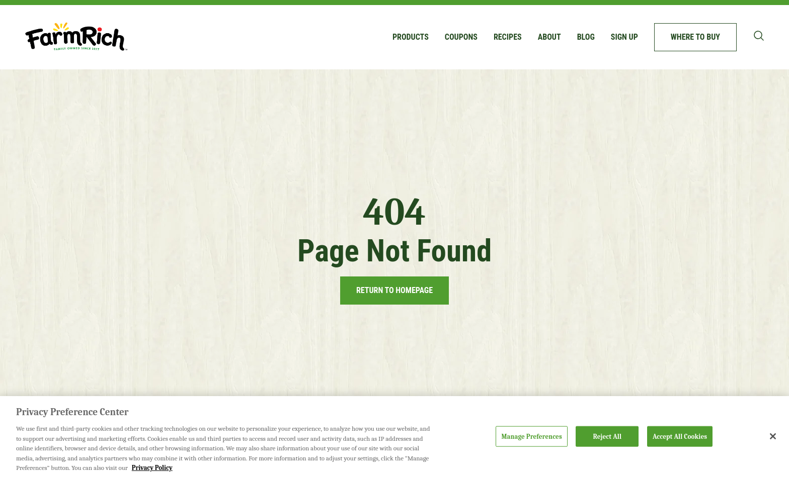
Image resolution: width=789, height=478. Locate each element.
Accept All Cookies (680, 436)
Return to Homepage (394, 290)
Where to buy (695, 37)
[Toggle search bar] (759, 36)
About (549, 37)
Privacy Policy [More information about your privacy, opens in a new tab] (152, 467)
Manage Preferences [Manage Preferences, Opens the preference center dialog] (531, 436)
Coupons (461, 37)
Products (410, 37)
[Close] (773, 436)
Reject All (607, 436)
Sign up (624, 37)
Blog (586, 37)
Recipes (508, 37)
